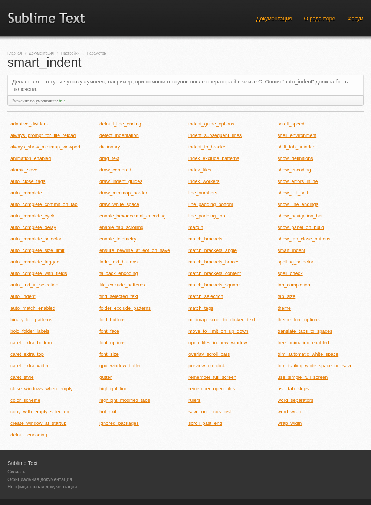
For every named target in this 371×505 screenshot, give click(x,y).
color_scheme (25, 400)
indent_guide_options (211, 124)
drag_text (109, 158)
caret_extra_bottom (31, 342)
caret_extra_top (27, 354)
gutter (105, 377)
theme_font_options (299, 319)
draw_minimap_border (123, 193)
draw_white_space (119, 204)
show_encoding (294, 170)
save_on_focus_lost (209, 411)
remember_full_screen (212, 377)
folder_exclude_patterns (125, 308)
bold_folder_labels (29, 331)
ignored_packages (119, 423)
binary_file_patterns (31, 319)
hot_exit (107, 411)
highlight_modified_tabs (124, 400)
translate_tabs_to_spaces (305, 331)
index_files (199, 170)
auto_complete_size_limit (37, 250)
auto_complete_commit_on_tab (44, 204)
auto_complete (26, 193)
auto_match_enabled (32, 308)
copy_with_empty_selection (39, 411)
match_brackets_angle (212, 250)
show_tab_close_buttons (304, 239)
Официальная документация (39, 479)
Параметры (97, 53)
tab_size (286, 296)
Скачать (16, 472)
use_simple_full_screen (303, 377)
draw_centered (115, 170)
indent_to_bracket (207, 147)
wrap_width (290, 423)
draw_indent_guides (120, 181)
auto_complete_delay (33, 227)
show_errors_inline (298, 181)
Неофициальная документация (42, 486)
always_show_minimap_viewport (45, 147)
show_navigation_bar (300, 216)
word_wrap (289, 411)
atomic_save (23, 170)
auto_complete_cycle (33, 216)
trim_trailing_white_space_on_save (315, 365)
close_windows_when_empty (41, 388)
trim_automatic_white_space (308, 354)
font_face (109, 331)
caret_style (22, 377)
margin (195, 227)
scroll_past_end (205, 423)
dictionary (109, 147)
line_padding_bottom (210, 204)
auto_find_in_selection (34, 285)
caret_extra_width (29, 365)
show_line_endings (298, 204)
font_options (112, 342)
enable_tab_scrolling (121, 227)
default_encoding (28, 434)
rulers (194, 400)
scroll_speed (291, 124)
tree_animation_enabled (303, 342)
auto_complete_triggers (35, 262)
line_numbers (202, 193)
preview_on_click (206, 365)
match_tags (200, 308)
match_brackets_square (214, 285)
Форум (355, 19)
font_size (109, 354)
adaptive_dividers (29, 124)
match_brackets (205, 239)
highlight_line (113, 388)
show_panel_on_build (301, 227)
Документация (274, 19)
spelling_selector (295, 262)
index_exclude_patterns (213, 158)
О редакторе (319, 19)
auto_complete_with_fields (38, 273)
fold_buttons (112, 319)
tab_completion (294, 285)
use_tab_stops (293, 388)
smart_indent (291, 250)
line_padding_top (206, 216)
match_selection (205, 296)
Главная (14, 53)
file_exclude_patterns (122, 285)
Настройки (70, 53)
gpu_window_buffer (120, 365)
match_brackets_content (214, 273)
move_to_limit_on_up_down (218, 331)
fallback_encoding (118, 273)
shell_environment (297, 135)
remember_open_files (211, 388)
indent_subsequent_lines (215, 135)
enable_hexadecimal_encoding (132, 216)
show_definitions (295, 158)
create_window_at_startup (38, 423)
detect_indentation (119, 135)
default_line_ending (120, 124)
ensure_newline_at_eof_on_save (134, 250)
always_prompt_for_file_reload (43, 135)
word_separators (295, 400)
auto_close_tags (27, 181)
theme (284, 308)
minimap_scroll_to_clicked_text (221, 319)
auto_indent (23, 296)
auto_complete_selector (36, 239)
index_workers (204, 181)
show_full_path (293, 193)
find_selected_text (118, 296)
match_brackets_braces (214, 262)
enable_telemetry (117, 239)
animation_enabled (30, 158)
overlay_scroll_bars (209, 354)
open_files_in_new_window (217, 342)
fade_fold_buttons (118, 262)
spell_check (290, 273)
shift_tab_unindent (297, 147)
